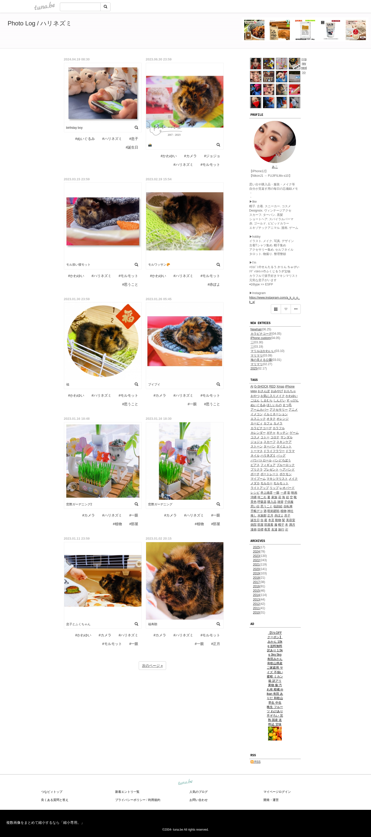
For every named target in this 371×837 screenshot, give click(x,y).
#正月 (215, 644)
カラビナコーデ (261, 333)
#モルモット (210, 165)
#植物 (117, 524)
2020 (256, 569)
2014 (256, 595)
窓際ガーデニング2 (79, 504)
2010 (256, 612)
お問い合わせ (198, 800)
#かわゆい (169, 156)
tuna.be (185, 782)
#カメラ (190, 156)
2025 (254, 368)
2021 (256, 564)
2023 (256, 556)
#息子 (133, 139)
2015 (256, 590)
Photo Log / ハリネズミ (40, 23)
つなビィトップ (51, 792)
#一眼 (192, 404)
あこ (275, 167)
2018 (256, 578)
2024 (256, 551)
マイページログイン (277, 792)
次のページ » (152, 666)
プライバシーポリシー (130, 800)
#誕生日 (132, 147)
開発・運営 (271, 800)
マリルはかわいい (263, 351)
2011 (256, 608)
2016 (256, 586)
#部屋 (133, 524)
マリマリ (257, 355)
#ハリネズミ (112, 139)
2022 (256, 560)
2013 (256, 599)
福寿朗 (152, 624)
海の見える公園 (261, 360)
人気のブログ (198, 792)
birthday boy (74, 128)
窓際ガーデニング (160, 504)
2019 (256, 573)
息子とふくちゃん (78, 624)
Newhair (256, 329)
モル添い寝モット (78, 264)
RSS (256, 762)
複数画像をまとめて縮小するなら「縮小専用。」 (45, 822)
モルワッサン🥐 (159, 264)
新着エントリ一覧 (127, 792)
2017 (256, 582)
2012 (256, 604)
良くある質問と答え (54, 800)
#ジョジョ (212, 156)
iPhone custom (261, 338)
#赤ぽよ (214, 284)
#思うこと (130, 284)
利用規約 (154, 800)
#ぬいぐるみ (85, 139)
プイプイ (154, 384)
